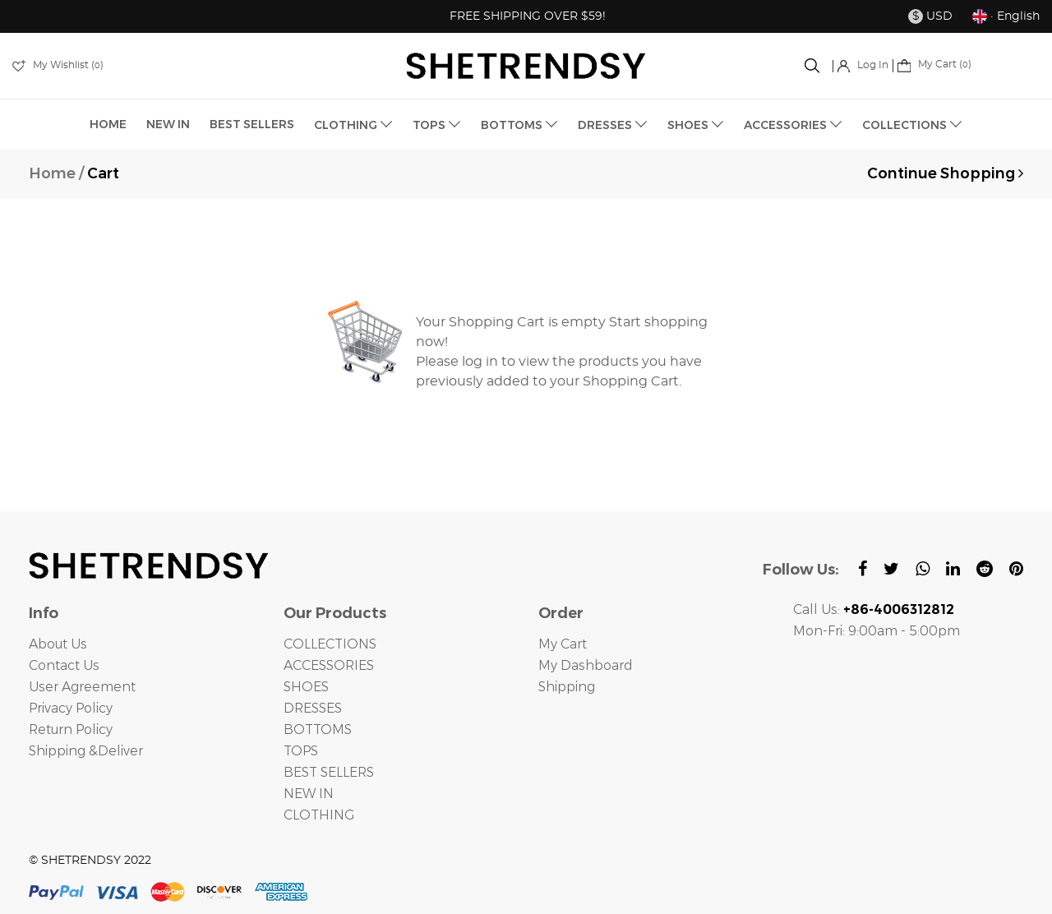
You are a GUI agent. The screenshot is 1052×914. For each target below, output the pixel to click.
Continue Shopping (945, 173)
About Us (58, 644)
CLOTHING (353, 125)
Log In (862, 65)
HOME (108, 124)
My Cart (562, 644)
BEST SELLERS (252, 124)
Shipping (568, 687)
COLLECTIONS (912, 125)
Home (52, 173)
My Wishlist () (58, 65)
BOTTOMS (519, 125)
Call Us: (873, 609)
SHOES (695, 125)
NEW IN (168, 124)
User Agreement (82, 687)
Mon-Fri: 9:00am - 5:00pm (877, 631)
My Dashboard (585, 665)
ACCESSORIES (793, 125)
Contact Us (64, 665)
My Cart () (934, 64)
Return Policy (72, 729)
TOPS (437, 125)
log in (480, 361)
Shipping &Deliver (88, 751)
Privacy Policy (72, 708)
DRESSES (613, 125)
